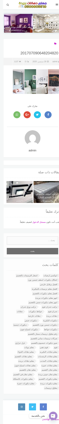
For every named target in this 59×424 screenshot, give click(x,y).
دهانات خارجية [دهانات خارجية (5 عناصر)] (31, 316)
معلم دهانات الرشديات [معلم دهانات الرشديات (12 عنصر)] (44, 356)
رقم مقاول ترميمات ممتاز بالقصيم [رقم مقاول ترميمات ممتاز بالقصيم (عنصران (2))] (39, 334)
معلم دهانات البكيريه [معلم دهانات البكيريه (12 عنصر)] (45, 352)
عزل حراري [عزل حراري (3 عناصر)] (17, 343)
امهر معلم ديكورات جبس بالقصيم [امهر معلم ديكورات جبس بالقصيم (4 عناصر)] (40, 302)
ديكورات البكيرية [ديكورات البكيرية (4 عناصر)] (47, 320)
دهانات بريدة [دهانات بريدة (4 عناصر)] (48, 316)
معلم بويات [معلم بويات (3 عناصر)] (26, 347)
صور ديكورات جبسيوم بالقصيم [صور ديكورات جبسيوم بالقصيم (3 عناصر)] (41, 343)
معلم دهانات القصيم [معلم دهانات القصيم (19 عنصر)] (20, 356)
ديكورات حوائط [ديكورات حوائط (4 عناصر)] (47, 329)
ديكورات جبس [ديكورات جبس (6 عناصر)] (28, 320)
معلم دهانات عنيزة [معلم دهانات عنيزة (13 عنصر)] (46, 365)
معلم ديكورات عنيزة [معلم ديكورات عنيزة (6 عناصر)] (22, 383)
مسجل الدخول (36, 222)
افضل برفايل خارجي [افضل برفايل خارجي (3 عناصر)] (45, 284)
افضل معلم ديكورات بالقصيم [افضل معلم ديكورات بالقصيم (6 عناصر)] (42, 293)
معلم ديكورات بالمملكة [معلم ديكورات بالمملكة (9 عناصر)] (20, 379)
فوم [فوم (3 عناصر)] (52, 347)
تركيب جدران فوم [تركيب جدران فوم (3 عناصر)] (46, 307)
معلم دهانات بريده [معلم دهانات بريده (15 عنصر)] (23, 361)
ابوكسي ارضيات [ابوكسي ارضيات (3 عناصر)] (47, 275)
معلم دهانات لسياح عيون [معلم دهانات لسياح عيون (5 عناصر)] (22, 365)
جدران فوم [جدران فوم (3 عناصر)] (49, 311)
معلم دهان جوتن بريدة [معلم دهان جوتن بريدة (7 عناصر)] (44, 374)
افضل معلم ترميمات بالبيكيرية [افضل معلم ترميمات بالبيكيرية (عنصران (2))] (41, 289)
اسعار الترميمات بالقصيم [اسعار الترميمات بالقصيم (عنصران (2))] (23, 275)
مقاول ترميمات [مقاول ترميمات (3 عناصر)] (47, 388)
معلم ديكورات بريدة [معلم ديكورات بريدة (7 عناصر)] (45, 383)
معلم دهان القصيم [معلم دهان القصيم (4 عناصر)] (46, 370)
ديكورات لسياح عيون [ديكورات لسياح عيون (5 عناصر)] (26, 329)
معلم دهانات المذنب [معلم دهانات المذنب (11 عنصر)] (45, 361)
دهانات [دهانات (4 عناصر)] (17, 311)
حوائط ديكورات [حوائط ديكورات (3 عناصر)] (32, 311)
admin (53, 61)
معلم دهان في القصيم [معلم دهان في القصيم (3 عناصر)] (19, 374)
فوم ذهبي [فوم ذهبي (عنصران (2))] (41, 347)
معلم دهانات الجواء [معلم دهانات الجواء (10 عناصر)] (23, 352)
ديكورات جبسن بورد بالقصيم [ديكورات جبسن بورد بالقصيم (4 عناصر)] (42, 325)
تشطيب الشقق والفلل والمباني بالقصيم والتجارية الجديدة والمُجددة (44, 27)
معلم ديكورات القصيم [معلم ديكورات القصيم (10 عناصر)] (45, 379)
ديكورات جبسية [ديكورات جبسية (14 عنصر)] (17, 325)
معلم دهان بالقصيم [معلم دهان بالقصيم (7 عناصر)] (25, 370)
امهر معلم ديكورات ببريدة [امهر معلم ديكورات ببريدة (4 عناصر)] (43, 298)
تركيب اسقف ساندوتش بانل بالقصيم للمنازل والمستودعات (44, 197)
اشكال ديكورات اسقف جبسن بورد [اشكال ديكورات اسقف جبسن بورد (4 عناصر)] (39, 280)
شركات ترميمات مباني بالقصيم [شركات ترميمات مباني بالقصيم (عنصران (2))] (41, 338)
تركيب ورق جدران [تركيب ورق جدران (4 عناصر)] (25, 307)
